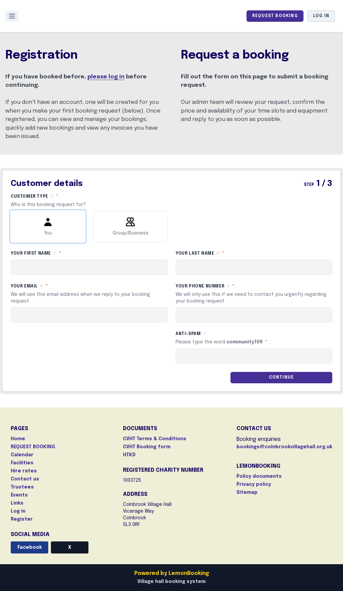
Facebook (29, 547)
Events (19, 495)
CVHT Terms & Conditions (154, 439)
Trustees (22, 487)
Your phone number (254, 294)
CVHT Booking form (146, 447)
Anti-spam (252, 338)
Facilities (22, 463)
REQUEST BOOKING (275, 16)
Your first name (66, 253)
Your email (89, 294)
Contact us (25, 479)
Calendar (22, 455)
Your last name (230, 253)
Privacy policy (253, 484)
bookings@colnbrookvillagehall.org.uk (284, 447)
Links (17, 503)
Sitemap (247, 492)
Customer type (171, 200)
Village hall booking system (171, 581)
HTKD (129, 455)
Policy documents (259, 476)
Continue (281, 378)
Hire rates (24, 471)
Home (18, 439)
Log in (321, 16)
